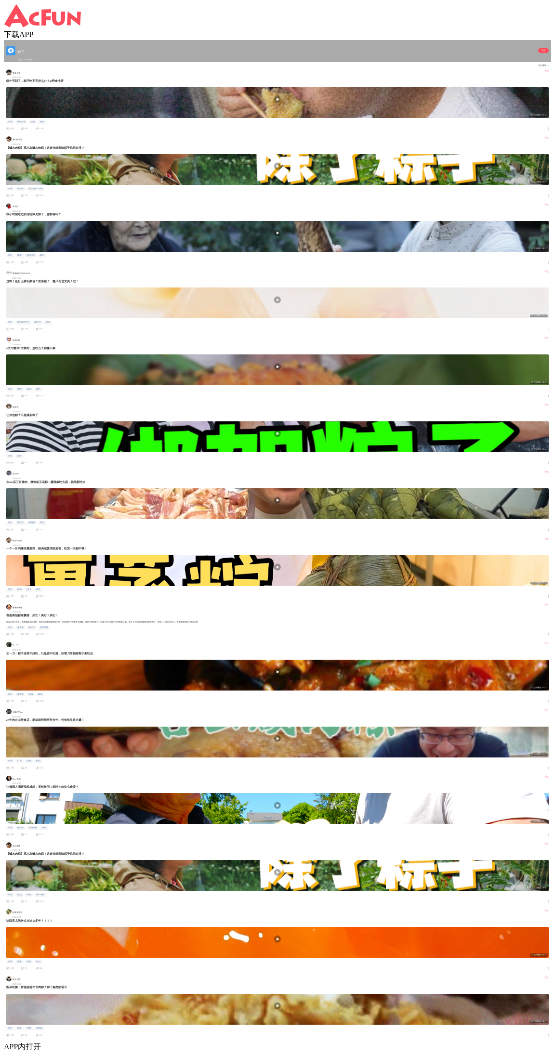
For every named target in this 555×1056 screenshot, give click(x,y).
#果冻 (47, 322)
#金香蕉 (20, 627)
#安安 (28, 589)
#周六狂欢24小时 (35, 189)
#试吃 (43, 828)
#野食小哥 (21, 122)
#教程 (19, 389)
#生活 (19, 895)
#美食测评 (32, 828)
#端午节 (20, 189)
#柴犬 (38, 589)
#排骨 (40, 694)
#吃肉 (19, 589)
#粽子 (10, 122)
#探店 (38, 761)
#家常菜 (20, 694)
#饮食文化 (30, 255)
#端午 (42, 122)
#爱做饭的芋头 (23, 322)
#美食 (32, 122)
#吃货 (42, 522)
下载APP (18, 34)
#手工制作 (40, 895)
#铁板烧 (31, 522)
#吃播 (28, 1028)
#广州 (19, 761)
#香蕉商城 (44, 627)
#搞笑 (28, 962)
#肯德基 (39, 1028)
